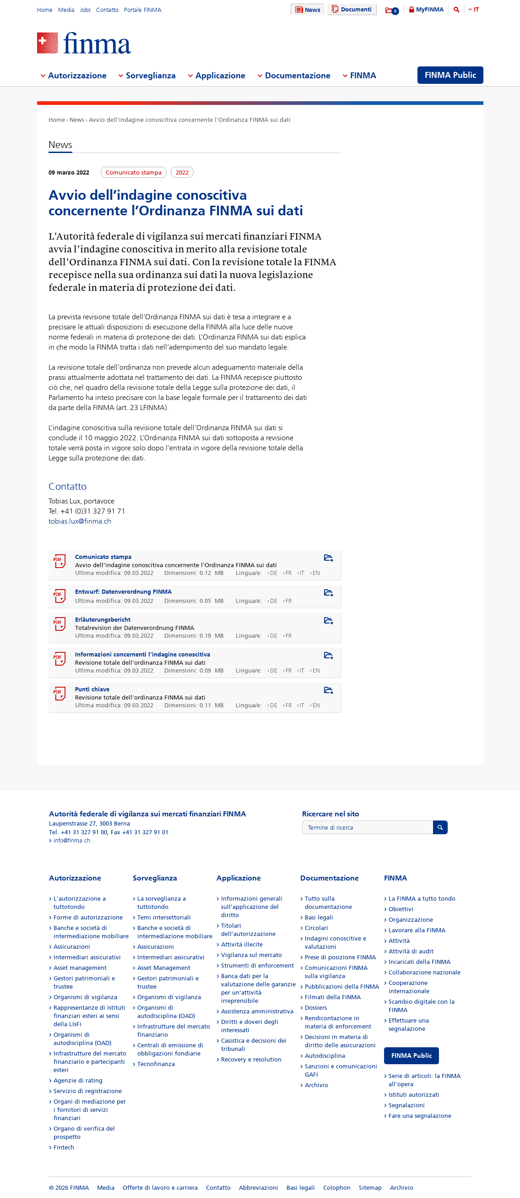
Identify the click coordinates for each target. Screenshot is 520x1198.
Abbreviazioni (258, 1187)
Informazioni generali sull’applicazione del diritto (251, 907)
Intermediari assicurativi (87, 957)
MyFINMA (430, 9)
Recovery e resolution (251, 1059)
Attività (399, 940)
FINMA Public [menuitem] (450, 75)
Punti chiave (92, 689)
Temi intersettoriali (164, 917)
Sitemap (370, 1187)
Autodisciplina (325, 1055)
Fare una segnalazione (420, 1115)
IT (476, 9)
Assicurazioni (72, 946)
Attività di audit (411, 951)
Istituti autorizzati (414, 1094)
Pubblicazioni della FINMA (342, 986)
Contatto (107, 9)
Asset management (80, 967)
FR (289, 572)
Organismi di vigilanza (85, 997)
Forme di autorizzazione (88, 917)
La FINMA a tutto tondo (422, 898)
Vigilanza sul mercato (251, 955)
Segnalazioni (407, 1105)
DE (273, 572)
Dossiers (316, 1007)
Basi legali (319, 917)
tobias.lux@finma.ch (80, 521)
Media (66, 9)
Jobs (85, 9)
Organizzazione (411, 919)
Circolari (316, 927)
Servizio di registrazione (88, 1091)
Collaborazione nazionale (424, 972)
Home (45, 9)
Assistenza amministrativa (257, 1011)
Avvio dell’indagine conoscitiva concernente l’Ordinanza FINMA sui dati (190, 119)
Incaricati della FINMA (419, 961)
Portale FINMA (143, 9)
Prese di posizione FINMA (340, 957)
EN (316, 572)
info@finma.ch (72, 840)
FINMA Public (411, 1056)
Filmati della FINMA (333, 997)
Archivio (316, 1085)
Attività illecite (242, 944)
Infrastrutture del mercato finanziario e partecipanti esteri (90, 1061)
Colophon (337, 1187)
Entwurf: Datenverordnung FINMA (123, 591)
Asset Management (163, 967)
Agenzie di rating (78, 1080)
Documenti (350, 9)
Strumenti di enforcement (257, 965)
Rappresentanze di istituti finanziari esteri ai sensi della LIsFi (89, 1016)
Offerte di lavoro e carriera (160, 1187)
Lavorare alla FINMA (417, 930)
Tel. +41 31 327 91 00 (78, 832)
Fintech (64, 1147)
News (306, 9)
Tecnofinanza (156, 1064)
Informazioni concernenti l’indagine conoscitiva (142, 654)
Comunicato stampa (103, 556)
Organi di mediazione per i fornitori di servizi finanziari (90, 1109)
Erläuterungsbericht (102, 619)
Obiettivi (401, 909)
